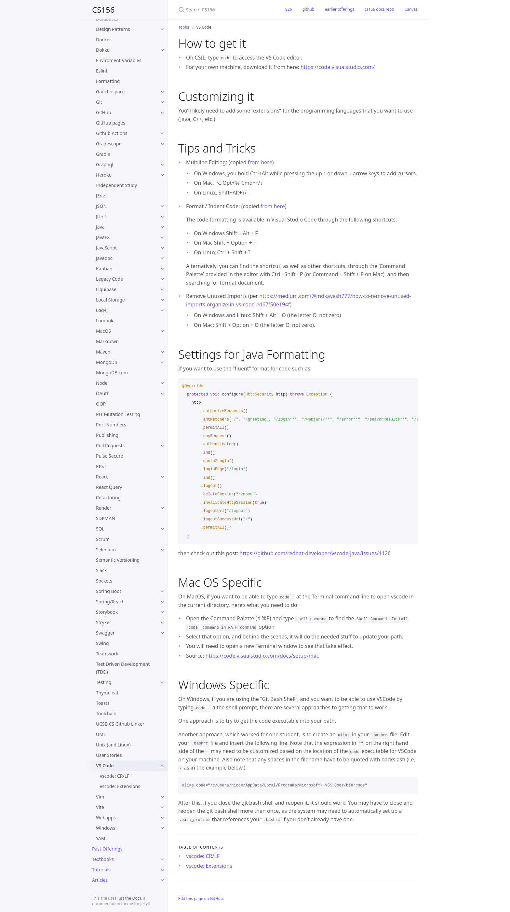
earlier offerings (339, 9)
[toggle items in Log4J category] (162, 310)
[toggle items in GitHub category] (162, 112)
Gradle (103, 154)
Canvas (411, 9)
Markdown (107, 341)
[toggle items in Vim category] (162, 797)
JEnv (100, 196)
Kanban (104, 268)
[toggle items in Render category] (162, 508)
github (308, 9)
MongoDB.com (112, 372)
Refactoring (108, 497)
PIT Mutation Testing (118, 414)
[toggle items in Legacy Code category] (162, 279)
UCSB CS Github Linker (120, 724)
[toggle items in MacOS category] (162, 331)
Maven (103, 352)
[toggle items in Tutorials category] (162, 870)
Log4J (102, 310)
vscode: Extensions (120, 786)
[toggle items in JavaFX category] (162, 237)
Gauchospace (110, 91)
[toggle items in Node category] (162, 383)
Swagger (105, 633)
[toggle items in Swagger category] (162, 633)
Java (100, 227)
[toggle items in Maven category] (162, 352)
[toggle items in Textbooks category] (162, 859)
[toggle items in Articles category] (162, 880)
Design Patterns (113, 29)
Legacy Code (109, 279)
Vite (100, 807)
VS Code (105, 765)
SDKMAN (105, 518)
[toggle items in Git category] (162, 102)
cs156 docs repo (379, 9)
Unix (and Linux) (113, 745)
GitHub (103, 112)
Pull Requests (110, 445)
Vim (100, 797)
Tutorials (101, 869)
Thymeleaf (107, 693)
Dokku (103, 50)
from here (260, 162)
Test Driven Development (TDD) (123, 668)
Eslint (101, 71)
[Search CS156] (224, 9)
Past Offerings (107, 849)
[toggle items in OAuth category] (162, 393)
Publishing (107, 435)
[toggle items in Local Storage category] (162, 300)
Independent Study (116, 185)
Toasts (103, 703)
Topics (184, 27)
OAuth (103, 393)
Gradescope (108, 144)
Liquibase (106, 289)
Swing (102, 643)
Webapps (106, 817)
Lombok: (105, 320)
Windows (105, 828)
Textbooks (103, 859)
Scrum (103, 539)
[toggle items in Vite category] (162, 807)
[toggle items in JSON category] (162, 206)
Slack (101, 570)
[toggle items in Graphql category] (162, 164)
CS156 (103, 9)
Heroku (104, 175)
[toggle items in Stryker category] (162, 622)
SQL (100, 529)
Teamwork (107, 653)
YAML (102, 838)
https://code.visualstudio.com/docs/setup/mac (262, 655)
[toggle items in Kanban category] (162, 268)
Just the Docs (129, 898)
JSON (101, 206)
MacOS (103, 331)
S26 (288, 9)
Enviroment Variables (118, 60)
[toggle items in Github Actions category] (162, 133)
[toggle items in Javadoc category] (162, 258)
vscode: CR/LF (114, 776)
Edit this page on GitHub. (201, 898)
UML (101, 734)
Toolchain (106, 713)
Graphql (104, 164)
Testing (103, 682)
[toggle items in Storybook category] (162, 612)
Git (99, 102)
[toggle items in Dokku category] (162, 50)
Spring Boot (108, 591)
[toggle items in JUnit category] (162, 216)
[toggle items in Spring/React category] (162, 602)
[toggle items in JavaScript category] (162, 248)
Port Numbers (111, 425)
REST (101, 466)
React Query (109, 487)
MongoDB (106, 362)
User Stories (109, 755)
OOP (101, 404)
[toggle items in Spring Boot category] (162, 591)
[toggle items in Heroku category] (162, 175)
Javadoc (104, 258)
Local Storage (110, 300)
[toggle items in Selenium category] (162, 549)
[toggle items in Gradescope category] (162, 144)
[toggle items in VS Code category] (162, 765)
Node (102, 383)
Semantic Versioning (118, 560)
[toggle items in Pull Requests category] (162, 445)
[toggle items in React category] (162, 477)
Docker (103, 39)
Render (104, 508)
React (102, 477)
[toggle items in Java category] (162, 227)
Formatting (108, 81)
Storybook (107, 612)
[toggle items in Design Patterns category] (162, 29)
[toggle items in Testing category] (162, 682)
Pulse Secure (109, 456)
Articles (100, 880)
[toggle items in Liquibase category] (162, 289)
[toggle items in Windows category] (162, 828)
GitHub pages (110, 123)
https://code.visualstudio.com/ (338, 67)
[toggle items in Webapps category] (162, 817)
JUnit (101, 216)
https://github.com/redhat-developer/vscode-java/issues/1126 (315, 553)
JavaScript (106, 248)
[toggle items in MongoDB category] (162, 362)
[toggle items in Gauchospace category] (162, 92)
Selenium (106, 549)
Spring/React (109, 601)
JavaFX (103, 237)
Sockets (104, 581)
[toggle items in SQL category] (162, 529)
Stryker (103, 622)
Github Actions (112, 133)
